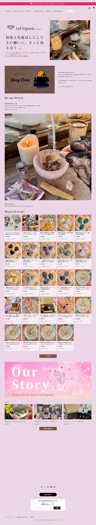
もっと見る (48, 356)
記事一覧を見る (48, 428)
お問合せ (48, 11)
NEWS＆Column (38, 11)
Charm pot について (18, 11)
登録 (57, 508)
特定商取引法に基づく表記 (22, 517)
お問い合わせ (48, 494)
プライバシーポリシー (10, 517)
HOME (8, 11)
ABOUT (29, 11)
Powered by (48, 522)
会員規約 (31, 517)
